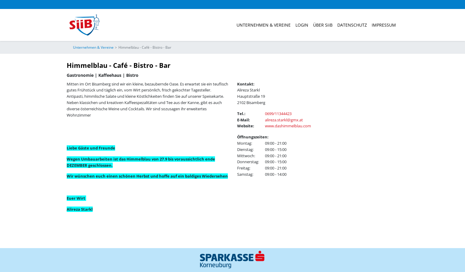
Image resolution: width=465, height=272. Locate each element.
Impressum (384, 25)
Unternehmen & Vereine (264, 25)
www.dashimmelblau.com (288, 126)
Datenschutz (352, 25)
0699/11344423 (278, 113)
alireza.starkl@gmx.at (284, 120)
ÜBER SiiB (323, 25)
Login (301, 25)
